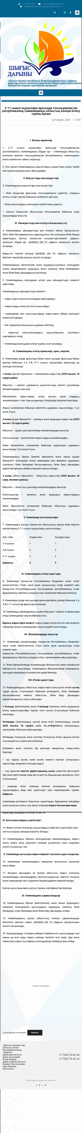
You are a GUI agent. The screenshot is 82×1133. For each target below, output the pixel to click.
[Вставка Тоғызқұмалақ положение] (41, 986)
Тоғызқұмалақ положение (14, 1033)
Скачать (35, 1033)
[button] (77, 12)
